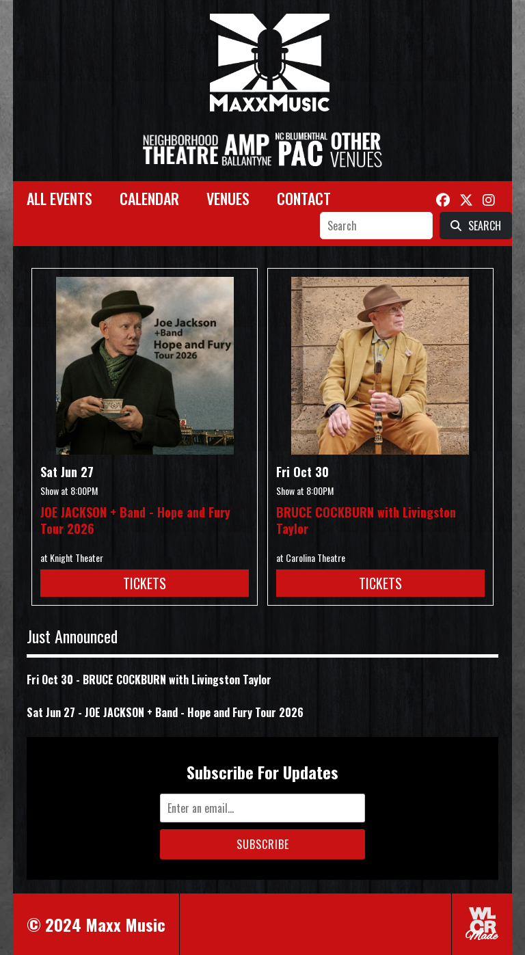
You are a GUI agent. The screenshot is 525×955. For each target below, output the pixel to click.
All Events (59, 198)
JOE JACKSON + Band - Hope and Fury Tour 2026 (135, 520)
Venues (228, 198)
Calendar (149, 198)
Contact (304, 198)
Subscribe (263, 844)
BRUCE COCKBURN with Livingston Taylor (366, 520)
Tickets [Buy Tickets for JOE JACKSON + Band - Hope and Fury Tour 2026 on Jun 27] (144, 583)
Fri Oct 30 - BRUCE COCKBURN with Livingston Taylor (149, 679)
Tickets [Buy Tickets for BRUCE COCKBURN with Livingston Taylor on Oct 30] (380, 583)
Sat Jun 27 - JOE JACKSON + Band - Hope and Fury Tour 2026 (165, 712)
